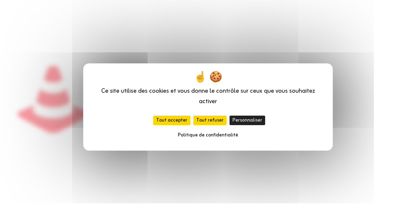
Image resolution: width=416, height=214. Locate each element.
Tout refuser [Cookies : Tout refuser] (210, 120)
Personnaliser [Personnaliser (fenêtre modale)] (247, 120)
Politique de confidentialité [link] (208, 135)
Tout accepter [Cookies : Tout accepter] (171, 120)
